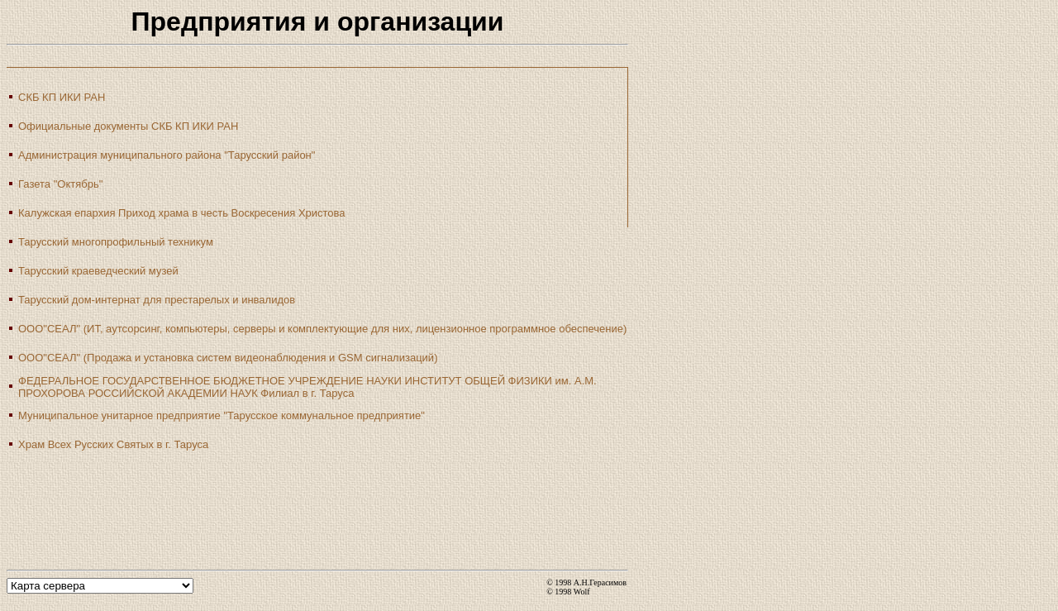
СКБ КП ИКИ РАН (61, 97)
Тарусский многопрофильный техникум (115, 242)
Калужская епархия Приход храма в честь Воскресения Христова (182, 213)
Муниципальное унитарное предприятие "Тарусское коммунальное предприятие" (221, 415)
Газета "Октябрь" (60, 184)
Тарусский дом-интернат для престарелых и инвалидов (156, 300)
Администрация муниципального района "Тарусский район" (166, 155)
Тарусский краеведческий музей (98, 271)
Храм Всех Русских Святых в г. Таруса (113, 444)
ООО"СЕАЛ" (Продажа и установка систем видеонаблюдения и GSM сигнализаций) (227, 357)
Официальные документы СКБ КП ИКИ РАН (128, 126)
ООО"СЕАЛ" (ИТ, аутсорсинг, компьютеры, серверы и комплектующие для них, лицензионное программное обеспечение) (322, 328)
